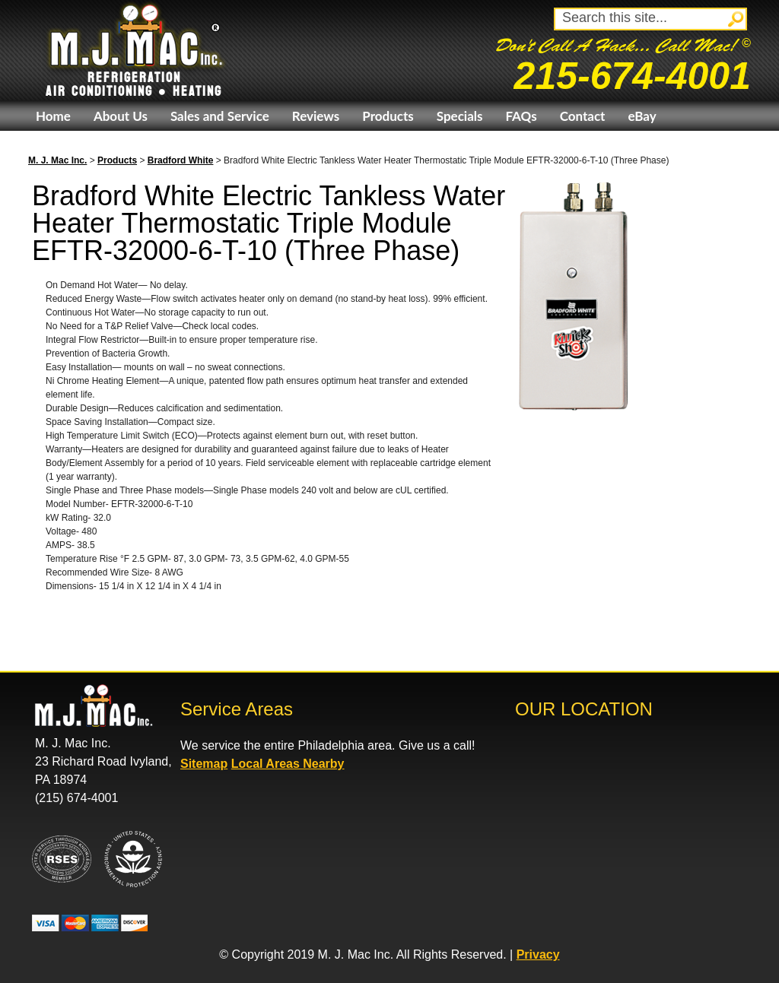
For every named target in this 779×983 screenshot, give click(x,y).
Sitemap (203, 763)
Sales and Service (219, 116)
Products (387, 116)
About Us (121, 116)
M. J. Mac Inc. (57, 160)
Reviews (315, 116)
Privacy (538, 954)
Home (53, 116)
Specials (460, 116)
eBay (642, 116)
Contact (583, 116)
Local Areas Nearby (288, 763)
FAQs (520, 116)
